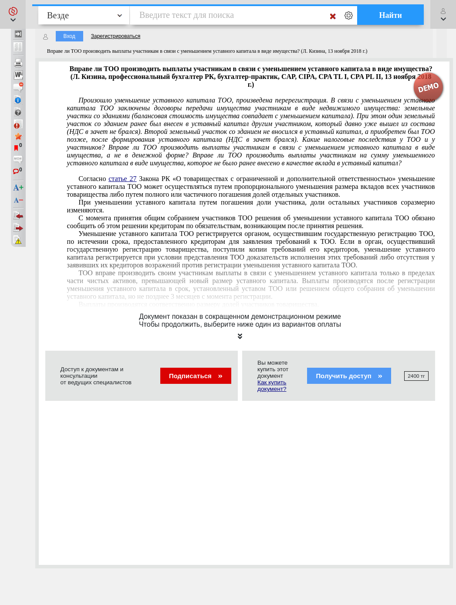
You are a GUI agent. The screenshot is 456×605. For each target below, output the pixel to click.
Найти (390, 15)
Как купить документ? (271, 385)
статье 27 (122, 178)
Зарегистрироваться (115, 36)
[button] (13, 14)
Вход (69, 36)
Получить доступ (349, 375)
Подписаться (196, 375)
